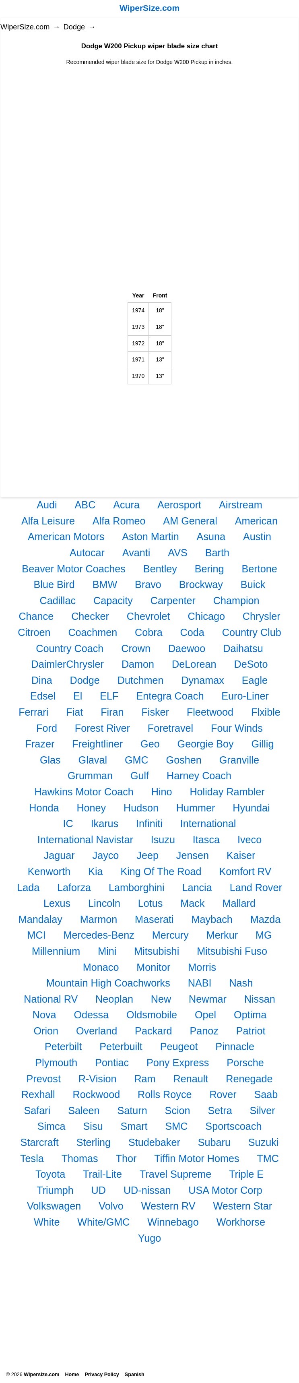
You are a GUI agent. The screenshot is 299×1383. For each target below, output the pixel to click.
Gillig (262, 743)
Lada (28, 887)
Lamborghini (137, 887)
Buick (253, 584)
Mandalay (40, 919)
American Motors (66, 536)
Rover (222, 1094)
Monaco (101, 967)
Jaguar (59, 855)
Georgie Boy (205, 743)
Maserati (154, 919)
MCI (36, 935)
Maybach (212, 919)
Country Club (251, 632)
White (47, 1222)
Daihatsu (243, 648)
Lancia (197, 887)
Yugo (149, 1238)
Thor (126, 1158)
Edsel (43, 696)
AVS (178, 552)
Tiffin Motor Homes (196, 1158)
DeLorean (194, 664)
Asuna (211, 536)
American (256, 520)
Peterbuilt (120, 1046)
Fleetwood (210, 712)
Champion (236, 600)
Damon (138, 664)
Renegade (249, 1078)
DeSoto (251, 664)
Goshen (184, 760)
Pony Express (177, 1062)
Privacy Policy (102, 1374)
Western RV (168, 1206)
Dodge (74, 27)
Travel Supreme (175, 1174)
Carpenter (173, 600)
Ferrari (33, 712)
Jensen (192, 855)
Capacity (113, 600)
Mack (192, 903)
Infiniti (149, 823)
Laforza (74, 887)
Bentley (160, 568)
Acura (126, 504)
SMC (176, 1126)
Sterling (93, 1142)
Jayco (106, 855)
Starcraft (40, 1142)
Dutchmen (141, 680)
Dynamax (202, 680)
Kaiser (241, 855)
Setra (220, 1110)
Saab (266, 1094)
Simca (51, 1126)
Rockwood (96, 1094)
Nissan (259, 999)
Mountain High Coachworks (108, 983)
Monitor (153, 967)
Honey (91, 807)
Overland (96, 1030)
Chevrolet (148, 616)
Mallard (239, 903)
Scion (177, 1110)
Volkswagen (54, 1206)
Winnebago (172, 1222)
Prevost (44, 1078)
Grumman (90, 775)
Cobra (149, 632)
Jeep (147, 855)
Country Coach (69, 648)
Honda (44, 807)
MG (264, 935)
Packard (153, 1030)
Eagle (255, 680)
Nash (241, 983)
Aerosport (179, 504)
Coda (192, 632)
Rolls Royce (165, 1094)
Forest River (102, 728)
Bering (209, 568)
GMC (136, 760)
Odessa (91, 1014)
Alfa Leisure (48, 520)
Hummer (195, 807)
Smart (133, 1126)
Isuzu (163, 839)
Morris (202, 967)
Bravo (148, 584)
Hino (161, 791)
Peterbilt (63, 1046)
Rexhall (38, 1094)
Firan (112, 712)
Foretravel (170, 728)
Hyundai (251, 807)
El (77, 696)
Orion (46, 1030)
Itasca (206, 839)
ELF (109, 696)
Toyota (50, 1174)
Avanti (136, 552)
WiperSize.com (149, 7)
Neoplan (114, 999)
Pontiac (112, 1062)
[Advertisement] (149, 122)
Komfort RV (245, 871)
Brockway (201, 584)
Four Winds (237, 728)
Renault (190, 1078)
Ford (46, 728)
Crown (136, 648)
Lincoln (104, 903)
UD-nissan (147, 1190)
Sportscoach (233, 1126)
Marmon (98, 919)
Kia (95, 871)
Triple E (246, 1174)
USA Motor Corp (225, 1190)
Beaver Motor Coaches (74, 568)
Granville (239, 760)
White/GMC (103, 1222)
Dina (41, 680)
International (208, 823)
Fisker (155, 712)
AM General (190, 520)
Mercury (170, 935)
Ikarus (105, 823)
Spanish (134, 1374)
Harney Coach (199, 775)
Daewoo (186, 648)
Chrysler (261, 616)
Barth (217, 552)
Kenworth (49, 871)
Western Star (242, 1206)
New (161, 999)
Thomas (80, 1158)
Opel (205, 1014)
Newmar (208, 999)
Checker (90, 616)
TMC (268, 1158)
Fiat (74, 712)
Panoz (204, 1030)
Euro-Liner (245, 696)
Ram (144, 1078)
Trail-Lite (102, 1174)
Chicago (206, 616)
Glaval (92, 760)
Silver (262, 1110)
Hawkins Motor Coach (83, 791)
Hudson (141, 807)
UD (98, 1190)
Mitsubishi (156, 951)
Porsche (245, 1062)
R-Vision (97, 1078)
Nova (44, 1014)
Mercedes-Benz (99, 935)
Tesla (32, 1158)
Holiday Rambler (227, 791)
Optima (250, 1014)
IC (68, 823)
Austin (257, 536)
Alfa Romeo (119, 520)
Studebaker (154, 1142)
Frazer (40, 743)
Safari (37, 1110)
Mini (107, 951)
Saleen (83, 1110)
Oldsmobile (151, 1014)
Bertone (259, 568)
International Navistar (85, 839)
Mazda (265, 919)
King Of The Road (160, 871)
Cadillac (57, 600)
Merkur (222, 935)
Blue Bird (54, 584)
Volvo (111, 1206)
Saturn (132, 1110)
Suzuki (263, 1142)
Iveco (249, 839)
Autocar (87, 552)
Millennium (56, 951)
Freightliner (97, 743)
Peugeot (179, 1046)
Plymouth (56, 1062)
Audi (47, 504)
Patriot (251, 1030)
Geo (150, 743)
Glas (50, 760)
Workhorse (241, 1222)
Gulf (139, 775)
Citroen (34, 632)
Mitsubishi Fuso (232, 951)
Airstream (240, 504)
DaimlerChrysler (67, 664)
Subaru (214, 1142)
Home (72, 1374)
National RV (51, 999)
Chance (36, 616)
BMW (105, 584)
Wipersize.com (41, 1374)
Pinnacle (234, 1046)
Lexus (56, 903)
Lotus (150, 903)
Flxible (265, 712)
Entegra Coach (170, 696)
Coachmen (92, 632)
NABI (200, 983)
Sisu (93, 1126)
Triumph (55, 1190)
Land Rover (256, 887)
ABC (85, 504)
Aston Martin (150, 536)
